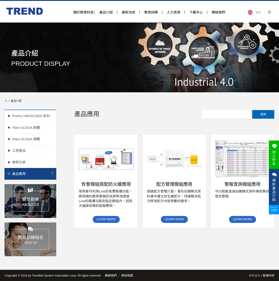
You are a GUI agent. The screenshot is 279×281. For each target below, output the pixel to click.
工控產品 (34, 150)
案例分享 (34, 162)
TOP (274, 210)
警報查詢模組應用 (243, 184)
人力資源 (173, 12)
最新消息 (128, 12)
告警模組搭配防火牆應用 (106, 184)
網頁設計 (254, 275)
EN (258, 12)
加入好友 (274, 154)
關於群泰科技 (83, 12)
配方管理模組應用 (174, 184)
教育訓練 (151, 12)
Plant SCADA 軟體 (34, 127)
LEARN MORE (106, 219)
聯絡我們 (218, 12)
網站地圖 (127, 275)
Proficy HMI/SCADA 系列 (34, 115)
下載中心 (196, 12)
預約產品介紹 (274, 187)
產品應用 (32, 173)
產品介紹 (106, 12)
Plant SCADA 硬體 (34, 139)
